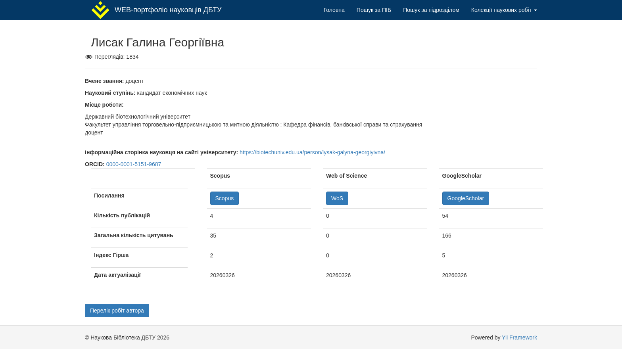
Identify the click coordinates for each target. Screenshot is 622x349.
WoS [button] (337, 198)
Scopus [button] (224, 198)
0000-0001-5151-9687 (133, 164)
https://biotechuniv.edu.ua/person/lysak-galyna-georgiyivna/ (312, 152)
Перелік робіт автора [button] (117, 310)
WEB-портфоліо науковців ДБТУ (156, 10)
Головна (334, 10)
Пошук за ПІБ (374, 10)
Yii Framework (519, 337)
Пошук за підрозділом (431, 10)
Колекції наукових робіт (504, 10)
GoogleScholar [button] (465, 198)
